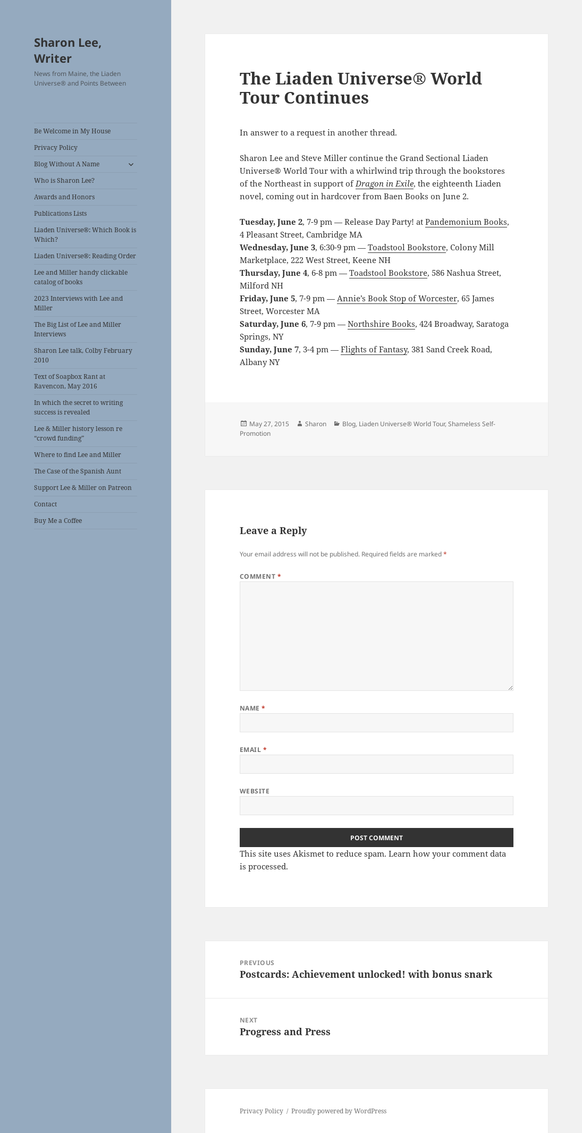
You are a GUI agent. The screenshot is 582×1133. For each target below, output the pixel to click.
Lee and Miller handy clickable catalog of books (81, 277)
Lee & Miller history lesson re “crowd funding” (78, 433)
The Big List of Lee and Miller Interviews (77, 329)
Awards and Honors (64, 196)
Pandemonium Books (466, 221)
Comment (260, 576)
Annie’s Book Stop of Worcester (397, 298)
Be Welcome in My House (72, 131)
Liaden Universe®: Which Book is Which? (85, 234)
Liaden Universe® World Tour (402, 423)
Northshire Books (381, 323)
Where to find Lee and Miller (77, 454)
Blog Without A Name (66, 163)
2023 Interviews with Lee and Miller (78, 303)
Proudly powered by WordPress (338, 1110)
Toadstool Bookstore (407, 247)
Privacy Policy (56, 147)
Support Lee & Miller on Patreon (83, 487)
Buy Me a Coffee (58, 520)
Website (254, 791)
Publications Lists (60, 213)
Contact (45, 504)
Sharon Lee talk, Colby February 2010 (83, 355)
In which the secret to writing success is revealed (78, 407)
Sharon (315, 423)
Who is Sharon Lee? (64, 180)
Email (253, 749)
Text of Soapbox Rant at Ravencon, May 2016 (69, 381)
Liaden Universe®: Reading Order (85, 255)
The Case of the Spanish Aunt (77, 471)
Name (253, 708)
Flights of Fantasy (374, 349)
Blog (349, 423)
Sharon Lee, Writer (68, 50)
